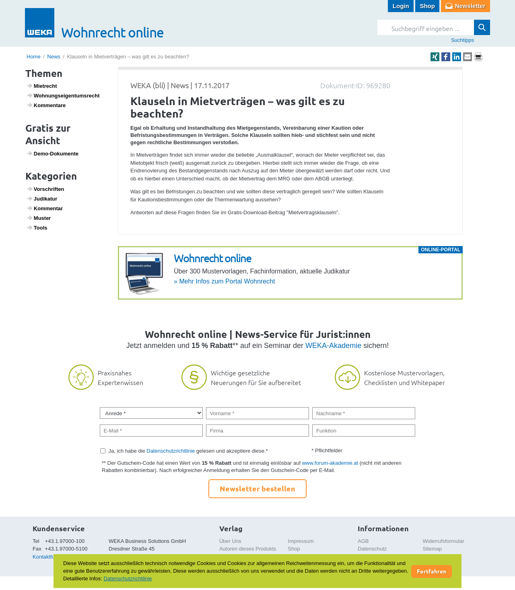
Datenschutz (372, 549)
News (53, 57)
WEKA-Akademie (333, 346)
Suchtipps (462, 40)
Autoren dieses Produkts (247, 549)
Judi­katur (42, 198)
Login (401, 5)
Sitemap (432, 549)
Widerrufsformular (443, 541)
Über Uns (230, 541)
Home (34, 57)
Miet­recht (42, 86)
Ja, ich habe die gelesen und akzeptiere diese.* (188, 451)
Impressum (300, 541)
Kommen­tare (46, 105)
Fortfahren (431, 571)
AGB (363, 541)
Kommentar (45, 208)
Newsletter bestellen (257, 488)
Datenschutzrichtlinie (170, 451)
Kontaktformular (51, 557)
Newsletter (470, 5)
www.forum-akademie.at (330, 463)
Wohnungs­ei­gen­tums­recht (63, 95)
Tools (37, 227)
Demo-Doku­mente (52, 153)
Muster (39, 218)
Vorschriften (45, 189)
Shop (427, 5)
